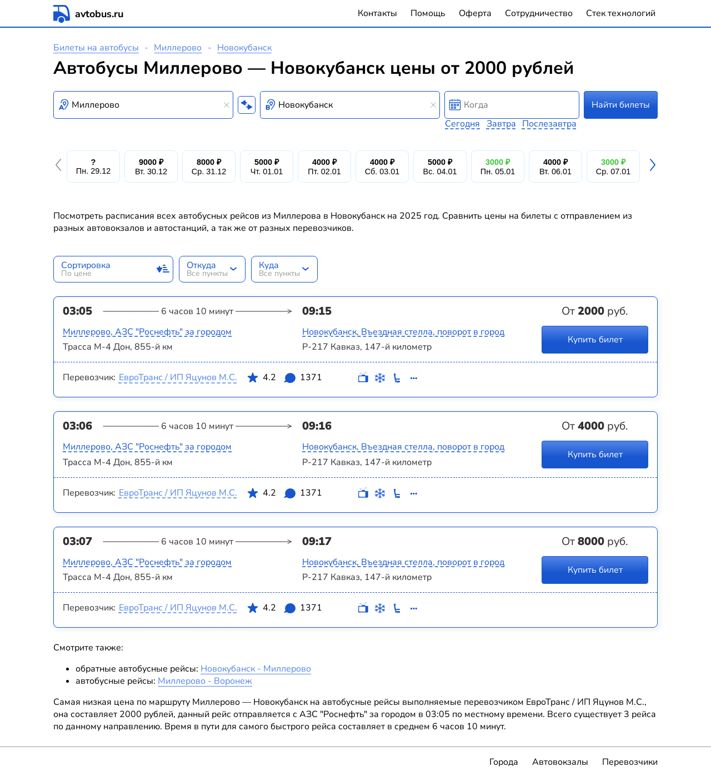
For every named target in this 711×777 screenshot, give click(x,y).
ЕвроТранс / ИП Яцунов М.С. (178, 377)
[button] (60, 166)
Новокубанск (244, 48)
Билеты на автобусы (96, 48)
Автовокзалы (560, 762)
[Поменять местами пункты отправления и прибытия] (247, 105)
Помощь (427, 13)
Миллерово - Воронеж (205, 681)
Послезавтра (549, 124)
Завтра (501, 124)
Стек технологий (620, 13)
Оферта (475, 13)
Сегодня (462, 124)
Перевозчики (630, 762)
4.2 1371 (284, 379)
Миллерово (178, 48)
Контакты (377, 13)
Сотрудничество (539, 13)
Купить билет (595, 340)
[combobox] (143, 105)
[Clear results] (226, 105)
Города (503, 762)
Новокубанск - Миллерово (256, 669)
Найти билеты (621, 105)
